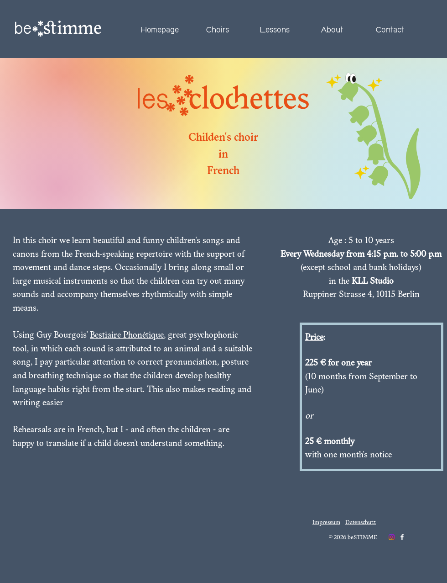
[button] (217, 31)
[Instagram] (391, 537)
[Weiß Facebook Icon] (402, 537)
